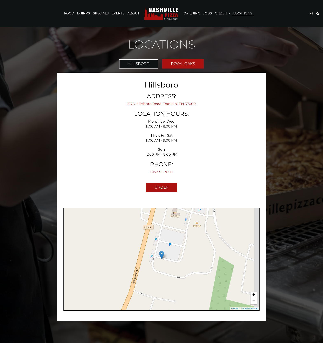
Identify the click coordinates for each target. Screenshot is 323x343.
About (133, 13)
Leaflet (234, 308)
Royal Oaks (183, 64)
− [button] (253, 301)
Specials (101, 13)
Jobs (207, 13)
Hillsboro (139, 64)
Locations (242, 13)
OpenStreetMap (250, 308)
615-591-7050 (161, 172)
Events (118, 13)
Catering (192, 13)
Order (222, 13)
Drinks (83, 13)
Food (69, 13)
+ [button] (253, 295)
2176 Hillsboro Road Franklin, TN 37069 (161, 104)
